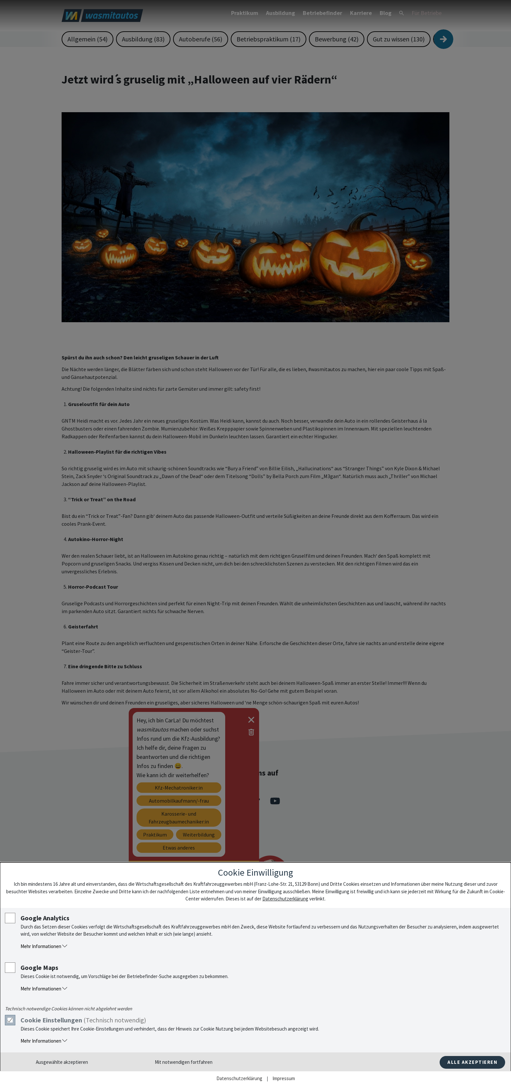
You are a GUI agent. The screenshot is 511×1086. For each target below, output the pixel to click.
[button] (262, 946)
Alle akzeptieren (472, 1062)
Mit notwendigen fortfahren (183, 1062)
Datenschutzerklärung (285, 899)
